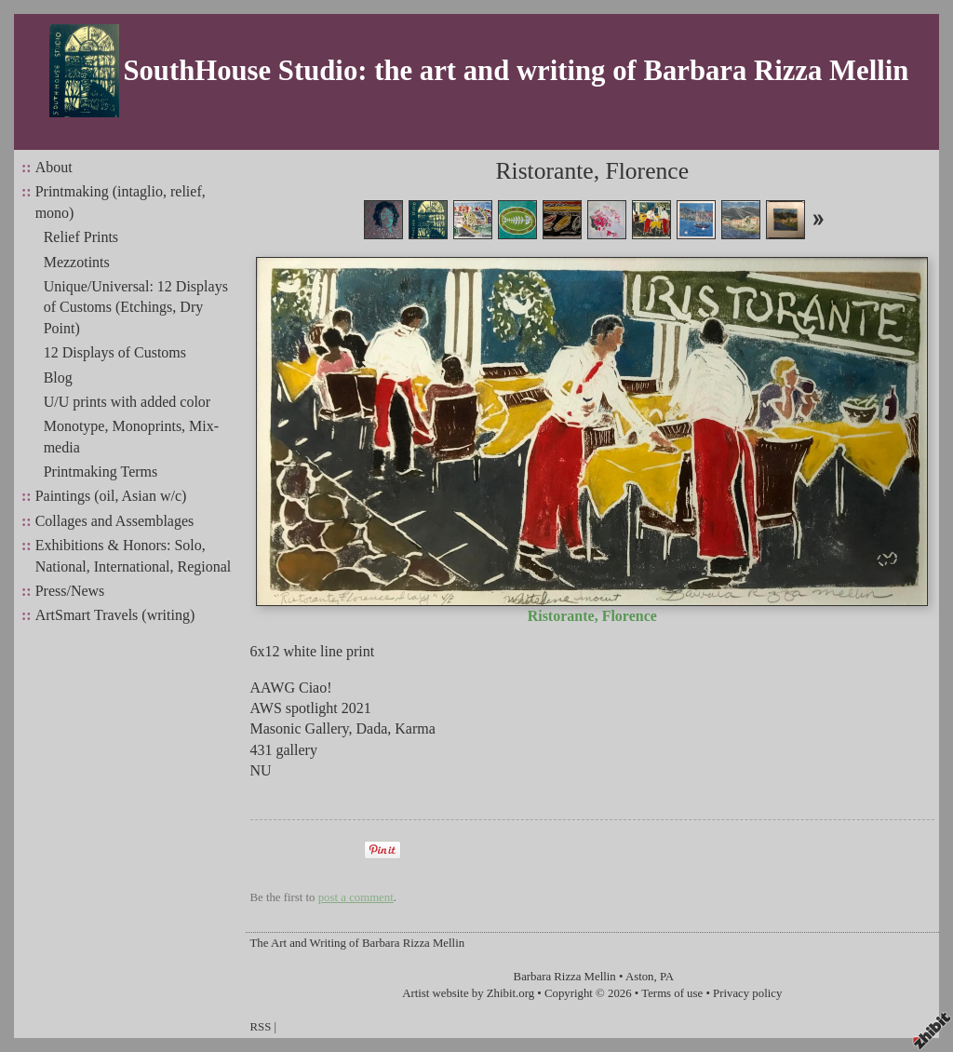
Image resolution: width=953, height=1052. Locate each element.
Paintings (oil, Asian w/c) (111, 496)
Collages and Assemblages (115, 521)
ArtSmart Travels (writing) (115, 615)
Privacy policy (747, 993)
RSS (261, 1026)
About (54, 167)
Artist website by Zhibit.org (468, 993)
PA (667, 976)
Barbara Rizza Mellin (565, 976)
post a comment (356, 897)
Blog (58, 377)
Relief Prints (81, 237)
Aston (639, 976)
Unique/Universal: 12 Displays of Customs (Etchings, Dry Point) (136, 307)
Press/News (70, 591)
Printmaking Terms (101, 471)
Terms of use (672, 993)
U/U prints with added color (127, 402)
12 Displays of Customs (115, 352)
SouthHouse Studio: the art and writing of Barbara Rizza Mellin (515, 71)
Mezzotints (77, 262)
